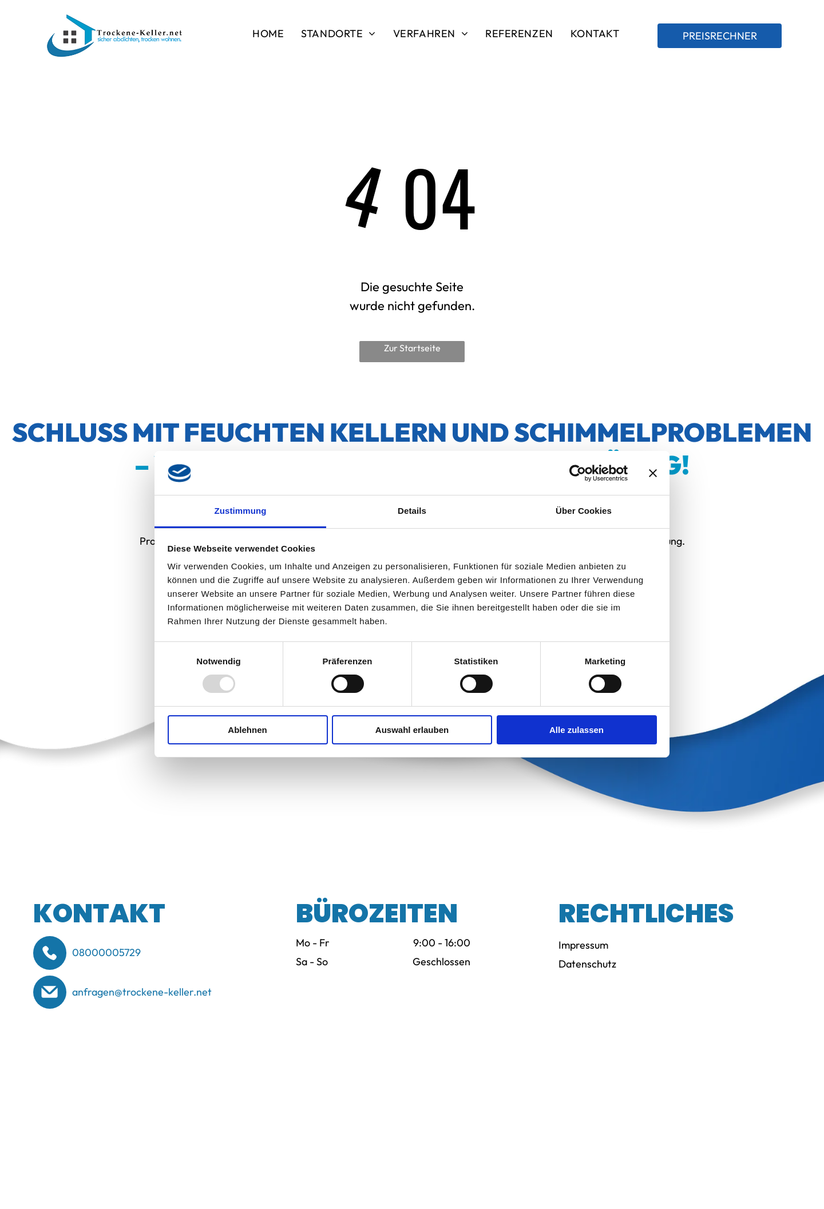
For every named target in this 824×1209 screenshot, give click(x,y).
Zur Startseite (412, 348)
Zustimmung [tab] (241, 511)
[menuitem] (268, 36)
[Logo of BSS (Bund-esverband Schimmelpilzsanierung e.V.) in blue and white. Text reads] (94, 1091)
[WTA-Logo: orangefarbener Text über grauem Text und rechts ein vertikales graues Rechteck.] (253, 1091)
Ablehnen (247, 730)
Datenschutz (587, 963)
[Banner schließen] (653, 473)
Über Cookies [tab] (584, 511)
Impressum (583, 945)
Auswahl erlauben (412, 730)
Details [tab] (412, 511)
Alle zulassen (576, 730)
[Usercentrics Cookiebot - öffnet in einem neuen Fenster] (578, 473)
